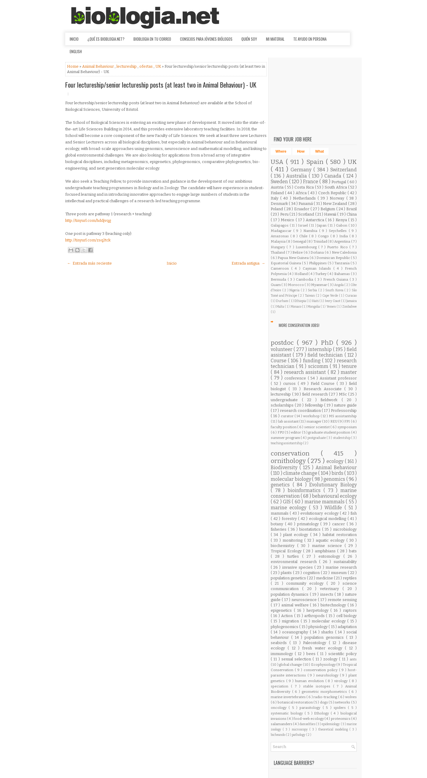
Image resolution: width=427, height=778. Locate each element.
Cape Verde (330, 296)
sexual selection (297, 659)
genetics (282, 485)
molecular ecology (329, 621)
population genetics (289, 578)
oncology (280, 708)
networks (343, 702)
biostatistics (310, 529)
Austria (278, 187)
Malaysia (278, 241)
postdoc (284, 343)
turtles (294, 556)
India (344, 236)
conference (296, 378)
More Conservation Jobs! (299, 325)
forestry (290, 518)
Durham (282, 301)
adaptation (347, 626)
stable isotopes (318, 686)
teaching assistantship (287, 443)
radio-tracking (325, 697)
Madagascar (282, 231)
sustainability (345, 561)
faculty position (284, 427)
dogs (324, 702)
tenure (349, 366)
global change (291, 664)
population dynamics (290, 594)
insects (327, 594)
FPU (281, 432)
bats (353, 551)
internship (320, 349)
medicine (325, 578)
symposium (347, 427)
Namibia (311, 231)
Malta (280, 307)
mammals (280, 513)
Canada (333, 176)
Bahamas (342, 274)
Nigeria (295, 290)
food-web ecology (309, 719)
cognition (312, 572)
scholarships (283, 405)
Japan (322, 225)
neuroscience (304, 599)
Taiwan (310, 296)
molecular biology (291, 479)
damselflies (307, 724)
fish (353, 513)
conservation (296, 453)
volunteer (282, 349)
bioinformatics (306, 490)
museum (339, 572)
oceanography (296, 632)
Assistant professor (338, 378)
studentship (342, 438)
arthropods (315, 615)
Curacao (351, 296)
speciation (281, 686)
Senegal (300, 241)
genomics (335, 479)
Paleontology (316, 643)
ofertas (146, 66)
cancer (339, 524)
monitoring (293, 540)
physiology (318, 626)
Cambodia (305, 279)
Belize (298, 252)
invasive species (298, 567)
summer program (286, 438)
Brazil (351, 209)
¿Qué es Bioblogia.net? (106, 39)
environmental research (295, 561)
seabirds (280, 643)
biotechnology (334, 605)
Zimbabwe (349, 307)
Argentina (342, 241)
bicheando (278, 735)
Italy (275, 198)
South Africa (336, 187)
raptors (350, 610)
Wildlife (334, 507)
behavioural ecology (334, 496)
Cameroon (281, 268)
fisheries (279, 529)
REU (334, 421)
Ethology (322, 713)
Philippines (318, 263)
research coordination (300, 410)
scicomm (319, 366)
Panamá (306, 203)
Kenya (342, 220)
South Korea (334, 290)
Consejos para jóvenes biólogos (206, 39)
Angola (339, 285)
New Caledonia (344, 252)
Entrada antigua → (248, 263)
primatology (309, 524)
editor (296, 432)
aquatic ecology (331, 540)
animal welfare (295, 605)
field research (315, 394)
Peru (284, 214)
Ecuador (302, 209)
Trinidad (320, 241)
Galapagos (280, 225)
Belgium (328, 209)
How (301, 151)
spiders (341, 708)
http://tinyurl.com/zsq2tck (88, 240)
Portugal (339, 182)
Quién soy (249, 39)
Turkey (321, 274)
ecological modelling (328, 518)
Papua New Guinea (293, 258)
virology (341, 681)
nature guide (345, 405)
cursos (290, 383)
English (76, 51)
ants (353, 659)
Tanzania (342, 263)
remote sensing (342, 599)
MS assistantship (343, 416)
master (349, 372)
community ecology (306, 583)
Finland (278, 193)
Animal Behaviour (98, 66)
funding (312, 360)
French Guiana (336, 279)
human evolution (310, 681)
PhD (328, 343)
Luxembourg (307, 247)
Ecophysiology (323, 664)
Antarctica (315, 220)
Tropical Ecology (287, 551)
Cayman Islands (318, 268)
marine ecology (290, 507)
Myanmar (319, 285)
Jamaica (351, 301)
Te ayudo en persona (309, 39)
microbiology (345, 529)
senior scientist (317, 427)
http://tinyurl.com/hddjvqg (88, 220)
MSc (343, 394)
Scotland (306, 214)
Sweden (280, 181)
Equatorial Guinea (286, 263)
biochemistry (284, 545)
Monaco (296, 307)
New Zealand (335, 203)
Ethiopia (300, 301)
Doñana (317, 252)
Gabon (342, 225)
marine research (341, 567)
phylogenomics (285, 626)
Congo (324, 236)
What (319, 151)
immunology (283, 654)
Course (279, 360)
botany (278, 524)
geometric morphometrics (325, 692)
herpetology (319, 610)
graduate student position (329, 432)
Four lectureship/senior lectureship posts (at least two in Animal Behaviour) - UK (160, 84)
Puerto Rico (338, 247)
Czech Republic (333, 193)
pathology (299, 735)
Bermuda (279, 279)
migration (291, 621)
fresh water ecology (323, 648)
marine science (328, 545)
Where (280, 151)
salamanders (282, 724)
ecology (335, 461)
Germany (302, 170)
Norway (338, 198)
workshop (312, 416)
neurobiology (328, 675)
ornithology (289, 461)
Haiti (315, 301)
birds (338, 473)
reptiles (350, 578)
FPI (347, 421)
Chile (304, 236)
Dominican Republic (333, 258)
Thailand (278, 252)
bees (311, 654)
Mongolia (314, 307)
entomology (330, 556)
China (352, 214)
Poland (277, 209)
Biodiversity (285, 467)
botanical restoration (295, 702)
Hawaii (330, 214)
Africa (302, 193)
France (311, 181)
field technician (326, 355)
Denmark (280, 203)
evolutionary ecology (320, 513)
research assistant (306, 372)
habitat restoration (340, 534)
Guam (276, 285)
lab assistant (288, 421)
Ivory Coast (333, 301)
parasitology (310, 708)
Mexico (288, 220)
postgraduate (317, 438)
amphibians (326, 551)
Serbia (313, 290)
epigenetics (282, 610)
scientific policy (342, 654)
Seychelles (338, 231)
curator (287, 416)
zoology (331, 659)
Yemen (331, 307)
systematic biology (288, 713)
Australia (297, 176)
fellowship (314, 405)
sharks (328, 632)
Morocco (296, 285)
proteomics (341, 719)
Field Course (324, 383)
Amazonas (280, 236)
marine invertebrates (288, 697)
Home (73, 66)
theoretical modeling (333, 729)
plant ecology (296, 534)
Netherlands (305, 198)
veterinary (331, 588)
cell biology (346, 615)
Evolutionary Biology (333, 485)
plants (287, 572)
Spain (316, 162)
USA (278, 162)
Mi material (275, 39)
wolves (351, 697)
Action (287, 615)
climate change (300, 473)
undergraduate (286, 400)
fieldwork (331, 400)
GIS (287, 502)
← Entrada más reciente (89, 263)
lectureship (127, 66)
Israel (303, 225)
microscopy (300, 729)
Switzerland (343, 170)
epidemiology (331, 724)
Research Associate (324, 389)
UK (158, 66)
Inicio (74, 39)
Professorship (344, 410)
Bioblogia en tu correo (152, 39)
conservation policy (321, 670)
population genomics (325, 637)
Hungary (278, 247)
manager (314, 421)
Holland (301, 274)
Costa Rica (304, 187)
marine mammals (325, 502)
